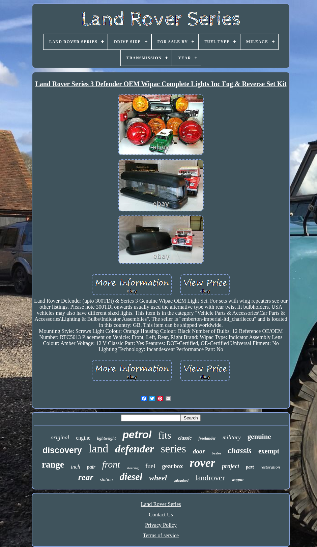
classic (185, 438)
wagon (237, 479)
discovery (62, 450)
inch (75, 467)
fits (164, 435)
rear (85, 477)
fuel (150, 466)
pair (91, 467)
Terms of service (161, 535)
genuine (259, 437)
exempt (268, 451)
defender (134, 449)
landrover (210, 478)
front (111, 464)
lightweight (106, 438)
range (53, 464)
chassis (240, 450)
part (250, 467)
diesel (131, 476)
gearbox (172, 466)
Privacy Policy (161, 525)
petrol (136, 435)
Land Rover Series (161, 504)
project (230, 466)
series (173, 449)
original (60, 437)
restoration (270, 467)
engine (83, 438)
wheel (158, 478)
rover (202, 463)
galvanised (181, 480)
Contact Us (161, 514)
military (232, 437)
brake (216, 453)
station (106, 479)
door (199, 451)
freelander (206, 438)
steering (133, 468)
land (99, 448)
